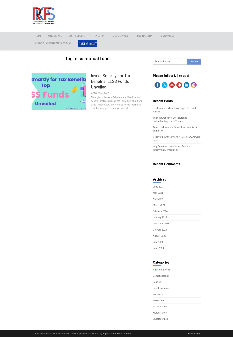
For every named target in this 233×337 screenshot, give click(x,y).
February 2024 (160, 211)
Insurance (158, 294)
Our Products (77, 36)
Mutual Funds (160, 312)
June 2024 (158, 186)
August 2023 (159, 236)
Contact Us (169, 36)
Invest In (100, 36)
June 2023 (158, 248)
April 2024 (158, 199)
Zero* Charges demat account (53, 43)
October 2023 (160, 229)
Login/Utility (146, 36)
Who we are (55, 36)
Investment (159, 300)
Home (38, 36)
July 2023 (158, 242)
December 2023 (161, 223)
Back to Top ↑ (194, 333)
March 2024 (159, 205)
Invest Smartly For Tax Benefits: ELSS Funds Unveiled (111, 81)
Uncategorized (160, 319)
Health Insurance (161, 288)
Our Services (122, 36)
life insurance (160, 306)
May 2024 (158, 193)
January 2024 (160, 217)
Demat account (161, 276)
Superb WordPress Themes (117, 333)
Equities (157, 282)
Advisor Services (161, 269)
